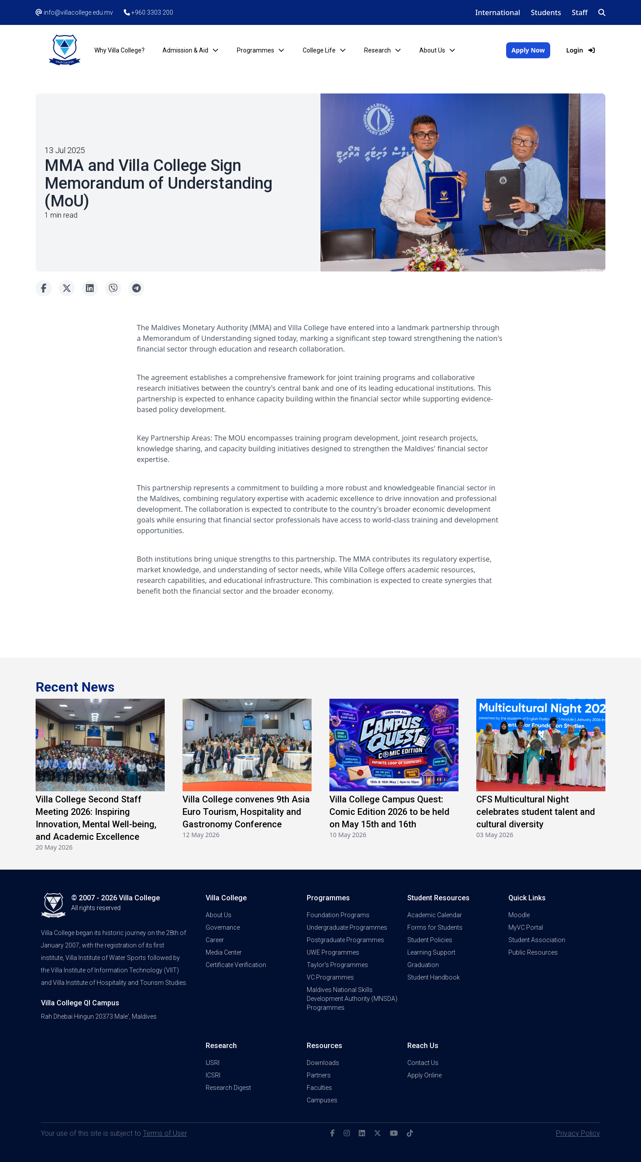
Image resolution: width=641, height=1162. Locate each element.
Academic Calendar (434, 915)
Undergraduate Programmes (347, 927)
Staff (580, 12)
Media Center (224, 952)
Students (546, 12)
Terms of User (165, 1133)
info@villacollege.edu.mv (74, 12)
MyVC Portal (525, 927)
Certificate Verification (236, 964)
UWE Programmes (333, 952)
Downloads (323, 1062)
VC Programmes (330, 977)
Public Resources (533, 952)
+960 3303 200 (148, 12)
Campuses (322, 1100)
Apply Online (424, 1075)
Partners (319, 1075)
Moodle (519, 915)
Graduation (423, 964)
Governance (223, 927)
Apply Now (528, 50)
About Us (218, 915)
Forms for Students (434, 927)
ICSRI (213, 1075)
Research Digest (228, 1087)
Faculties (319, 1087)
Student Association (536, 939)
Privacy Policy (578, 1133)
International (497, 12)
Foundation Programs (338, 915)
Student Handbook (433, 977)
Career (215, 939)
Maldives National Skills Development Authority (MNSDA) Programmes (352, 998)
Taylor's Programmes (337, 964)
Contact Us (422, 1062)
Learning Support (431, 952)
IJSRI (212, 1062)
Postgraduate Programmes (345, 939)
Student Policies (429, 939)
